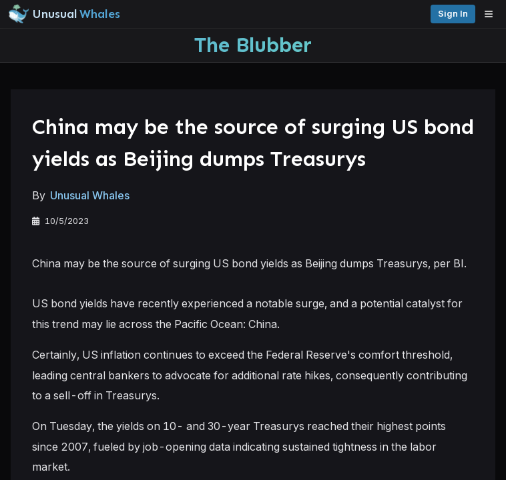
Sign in (453, 14)
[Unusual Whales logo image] (64, 14)
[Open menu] (492, 14)
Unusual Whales (90, 195)
